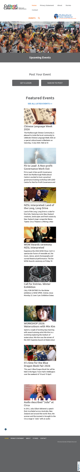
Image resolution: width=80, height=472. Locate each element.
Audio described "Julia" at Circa (39, 404)
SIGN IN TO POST (55, 83)
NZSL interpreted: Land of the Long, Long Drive (39, 206)
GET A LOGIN (25, 83)
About (59, 5)
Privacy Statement (47, 5)
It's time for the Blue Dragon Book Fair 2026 (37, 364)
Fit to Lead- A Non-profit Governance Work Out (38, 167)
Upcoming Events (40, 57)
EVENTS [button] (34, 18)
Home (34, 5)
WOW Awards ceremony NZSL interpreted (38, 246)
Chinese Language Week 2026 (38, 128)
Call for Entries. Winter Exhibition (37, 285)
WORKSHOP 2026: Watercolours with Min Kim (39, 325)
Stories (68, 5)
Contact (35, 10)
